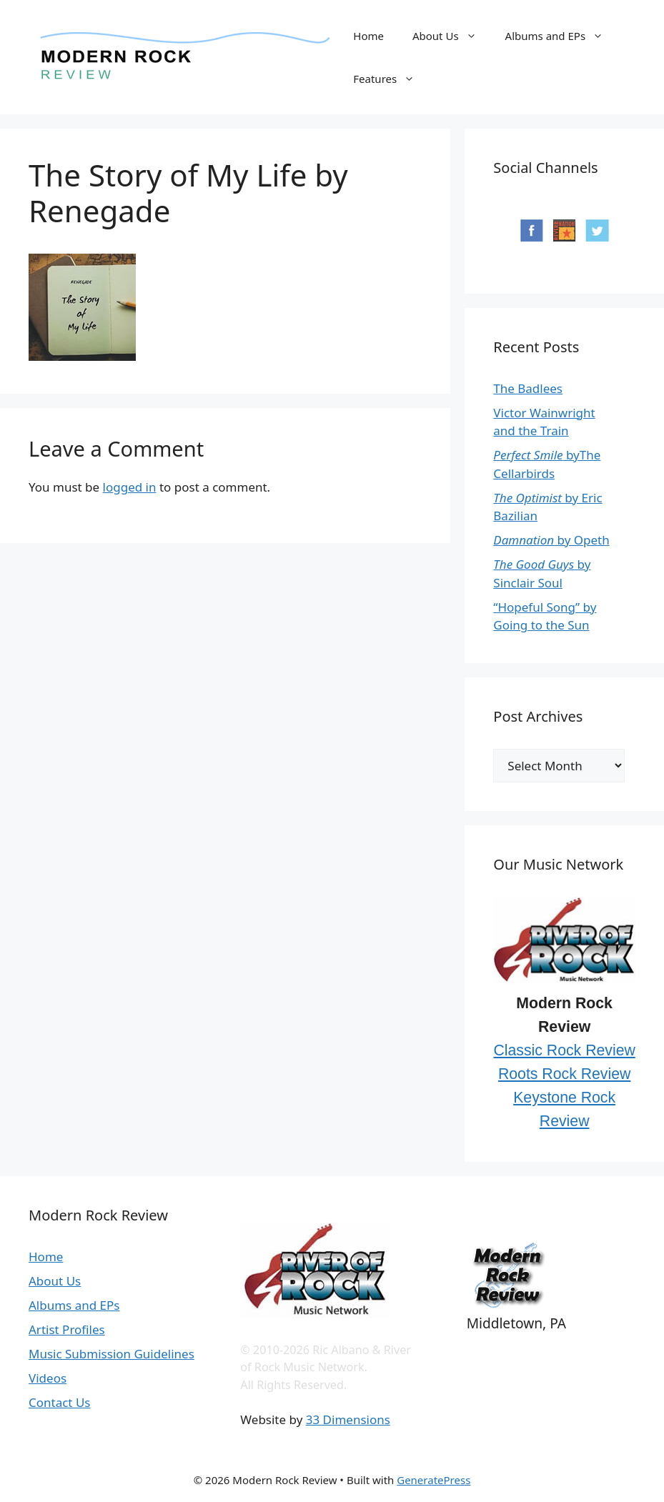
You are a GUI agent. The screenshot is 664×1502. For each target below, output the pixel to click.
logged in (130, 487)
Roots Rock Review (564, 1074)
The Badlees (528, 388)
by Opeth (551, 540)
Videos (47, 1378)
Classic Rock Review (564, 1050)
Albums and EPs (561, 35)
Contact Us (60, 1402)
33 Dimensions (348, 1419)
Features (391, 78)
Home (368, 36)
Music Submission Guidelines (111, 1354)
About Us (451, 35)
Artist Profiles (67, 1329)
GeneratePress (433, 1480)
